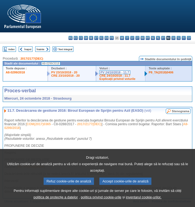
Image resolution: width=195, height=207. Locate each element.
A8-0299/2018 (15, 72)
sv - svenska (189, 38)
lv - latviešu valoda (132, 38)
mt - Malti (148, 38)
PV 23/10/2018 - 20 (64, 72)
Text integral (65, 49)
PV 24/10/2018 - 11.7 (114, 72)
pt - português (163, 38)
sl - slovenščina (179, 38)
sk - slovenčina (173, 38)
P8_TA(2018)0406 (161, 72)
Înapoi (27, 49)
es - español (76, 38)
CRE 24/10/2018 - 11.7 (114, 75)
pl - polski (158, 38)
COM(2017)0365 (39, 124)
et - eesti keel (96, 38)
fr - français (112, 38)
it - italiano (127, 38)
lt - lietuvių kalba (137, 38)
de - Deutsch (91, 38)
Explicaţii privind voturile (117, 78)
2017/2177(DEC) (31, 58)
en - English (107, 38)
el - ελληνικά (101, 38)
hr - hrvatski (122, 38)
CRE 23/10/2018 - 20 (65, 75)
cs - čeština (81, 38)
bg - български (71, 38)
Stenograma (180, 111)
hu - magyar (143, 38)
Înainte (40, 49)
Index (11, 49)
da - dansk (86, 38)
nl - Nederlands (153, 38)
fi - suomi (184, 38)
